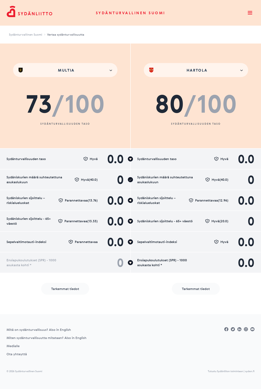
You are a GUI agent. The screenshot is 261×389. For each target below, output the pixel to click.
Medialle (13, 346)
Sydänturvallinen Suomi (130, 12)
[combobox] (65, 70)
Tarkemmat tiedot (65, 289)
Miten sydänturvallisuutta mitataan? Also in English (46, 338)
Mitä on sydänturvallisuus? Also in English (39, 329)
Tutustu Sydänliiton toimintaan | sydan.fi (231, 371)
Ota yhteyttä (17, 354)
